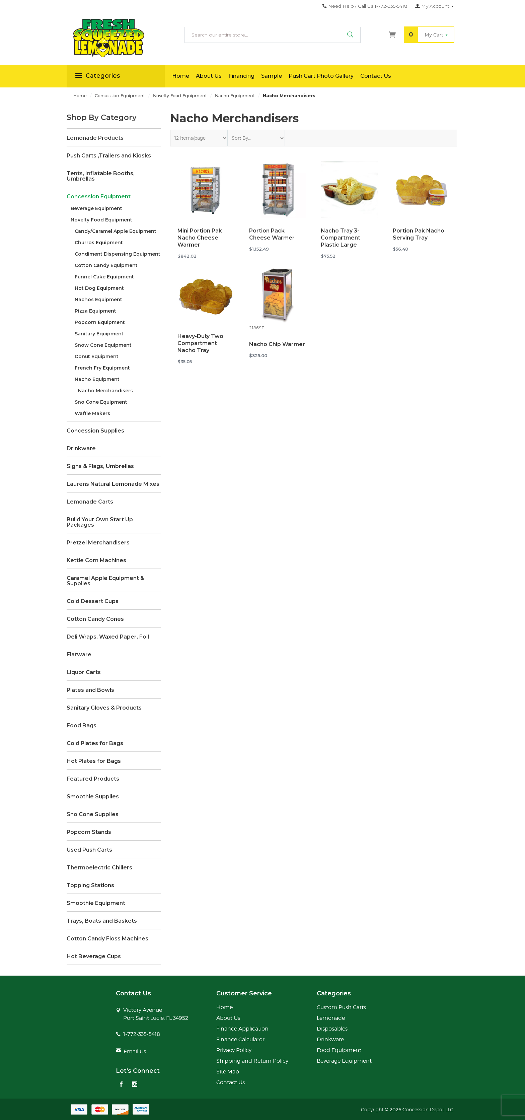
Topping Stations (90, 885)
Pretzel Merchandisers (98, 542)
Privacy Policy (233, 1050)
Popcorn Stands (89, 832)
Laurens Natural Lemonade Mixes (113, 484)
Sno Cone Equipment (101, 402)
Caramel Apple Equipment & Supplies (105, 581)
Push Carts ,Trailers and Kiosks (109, 155)
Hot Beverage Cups (94, 956)
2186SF (256, 327)
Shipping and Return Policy (252, 1061)
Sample (271, 76)
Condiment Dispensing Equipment (117, 254)
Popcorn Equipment (100, 322)
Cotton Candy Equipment (106, 265)
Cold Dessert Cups (93, 601)
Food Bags (81, 725)
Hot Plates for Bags (94, 761)
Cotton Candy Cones (95, 619)
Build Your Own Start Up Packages (100, 522)
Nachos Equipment (98, 299)
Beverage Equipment (96, 208)
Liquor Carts (84, 672)
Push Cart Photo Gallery (321, 76)
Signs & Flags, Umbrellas (100, 466)
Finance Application (242, 1029)
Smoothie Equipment (96, 903)
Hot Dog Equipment (99, 288)
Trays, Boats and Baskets (102, 921)
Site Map (227, 1071)
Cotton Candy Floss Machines (107, 938)
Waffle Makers (92, 413)
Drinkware (81, 448)
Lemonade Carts (90, 502)
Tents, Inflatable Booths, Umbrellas (101, 176)
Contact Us (375, 76)
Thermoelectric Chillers (99, 867)
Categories (96, 76)
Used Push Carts (89, 850)
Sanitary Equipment (99, 333)
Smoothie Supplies (93, 796)
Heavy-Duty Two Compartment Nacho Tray (200, 343)
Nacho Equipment (97, 379)
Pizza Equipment (95, 311)
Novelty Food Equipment (101, 219)
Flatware (79, 654)
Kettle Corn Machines (96, 560)
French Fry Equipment (102, 368)
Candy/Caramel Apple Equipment (115, 231)
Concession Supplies (95, 431)
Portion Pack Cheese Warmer (272, 234)
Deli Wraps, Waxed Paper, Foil (108, 637)
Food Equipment (339, 1050)
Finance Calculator (240, 1039)
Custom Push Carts (341, 1007)
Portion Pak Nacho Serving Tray (418, 234)
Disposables (332, 1029)
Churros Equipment (99, 242)
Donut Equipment (97, 356)
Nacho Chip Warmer (277, 344)
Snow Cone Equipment (103, 345)
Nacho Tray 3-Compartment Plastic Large (340, 237)
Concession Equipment (99, 196)
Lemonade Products (95, 138)
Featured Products (93, 779)
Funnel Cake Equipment (104, 276)
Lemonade (331, 1018)
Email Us (135, 1051)
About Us (209, 76)
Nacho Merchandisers (105, 390)
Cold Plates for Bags (95, 743)
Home (180, 76)
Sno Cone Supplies (93, 814)
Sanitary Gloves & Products (104, 708)
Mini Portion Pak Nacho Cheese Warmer (199, 237)
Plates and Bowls (90, 690)
